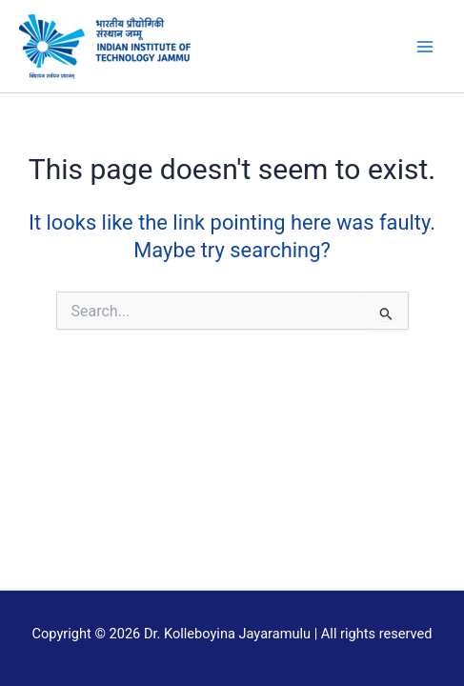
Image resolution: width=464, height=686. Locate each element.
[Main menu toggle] (425, 47)
